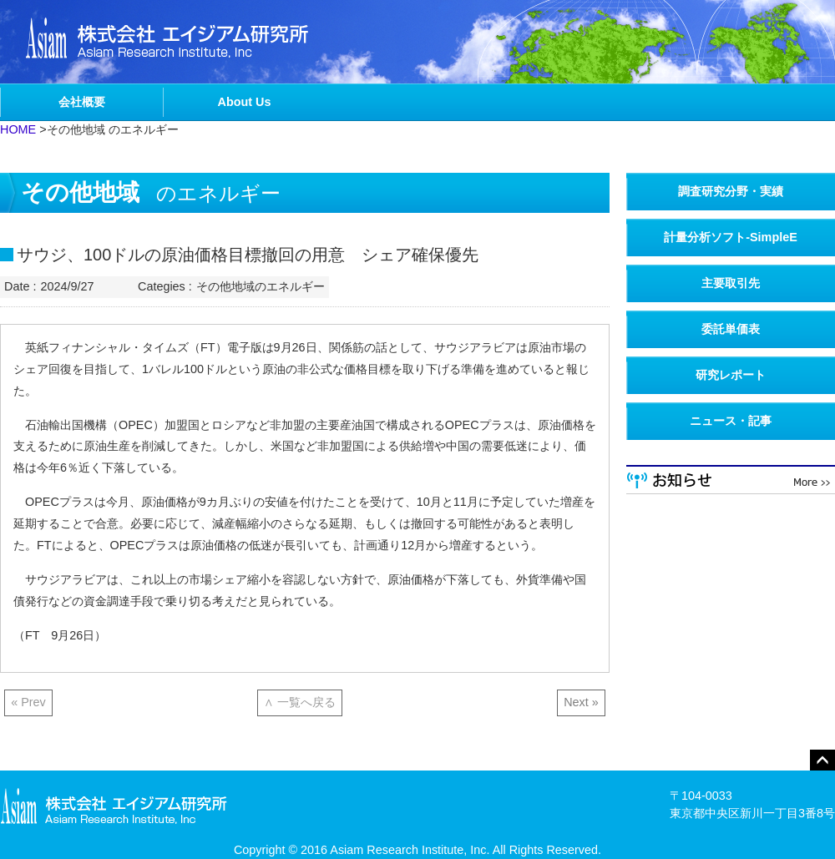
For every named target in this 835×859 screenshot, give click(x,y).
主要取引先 (730, 283)
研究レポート (731, 374)
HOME (18, 129)
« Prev (28, 702)
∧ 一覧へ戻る (300, 702)
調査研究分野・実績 (730, 191)
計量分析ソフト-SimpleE (730, 237)
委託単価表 (730, 329)
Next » (581, 702)
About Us (244, 102)
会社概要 (81, 102)
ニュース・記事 (731, 420)
